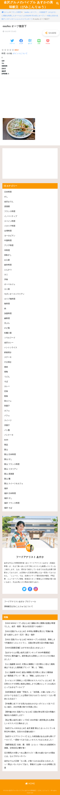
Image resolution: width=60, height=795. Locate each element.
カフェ (7, 411)
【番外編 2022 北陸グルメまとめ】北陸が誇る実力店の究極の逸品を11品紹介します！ (29, 713)
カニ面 (7, 289)
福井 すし (8, 498)
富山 (6, 450)
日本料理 (8, 192)
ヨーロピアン (9, 236)
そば (6, 382)
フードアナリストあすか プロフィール (20, 602)
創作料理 (8, 265)
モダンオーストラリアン (14, 294)
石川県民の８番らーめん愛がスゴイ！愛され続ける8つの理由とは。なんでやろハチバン (29, 754)
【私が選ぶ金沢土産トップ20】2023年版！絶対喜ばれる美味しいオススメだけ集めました (29, 721)
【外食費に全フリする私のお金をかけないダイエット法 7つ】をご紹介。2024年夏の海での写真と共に (29, 705)
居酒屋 (7, 206)
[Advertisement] (30, 95)
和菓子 (7, 406)
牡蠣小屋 (8, 333)
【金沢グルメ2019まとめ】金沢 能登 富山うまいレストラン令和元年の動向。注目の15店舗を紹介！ (29, 730)
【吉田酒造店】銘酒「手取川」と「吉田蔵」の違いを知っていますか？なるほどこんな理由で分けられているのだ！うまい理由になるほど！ (30, 695)
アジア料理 (8, 245)
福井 (6, 488)
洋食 (6, 279)
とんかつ (8, 270)
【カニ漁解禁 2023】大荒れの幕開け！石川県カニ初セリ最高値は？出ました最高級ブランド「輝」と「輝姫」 (29, 666)
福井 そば (8, 508)
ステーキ (8, 357)
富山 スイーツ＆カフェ (13, 484)
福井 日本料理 (10, 493)
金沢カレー (8, 343)
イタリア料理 (9, 226)
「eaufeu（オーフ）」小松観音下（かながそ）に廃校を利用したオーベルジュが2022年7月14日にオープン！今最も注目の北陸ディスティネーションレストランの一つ (30, 15)
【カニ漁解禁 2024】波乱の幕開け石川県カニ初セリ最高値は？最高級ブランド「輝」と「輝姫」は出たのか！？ (28, 674)
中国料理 (8, 240)
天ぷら (7, 323)
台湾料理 (8, 231)
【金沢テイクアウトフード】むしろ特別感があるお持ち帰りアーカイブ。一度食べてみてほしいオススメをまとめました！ (30, 738)
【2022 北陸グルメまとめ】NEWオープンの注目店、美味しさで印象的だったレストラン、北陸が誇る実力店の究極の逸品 (29, 641)
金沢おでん (8, 202)
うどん (7, 377)
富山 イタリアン (11, 469)
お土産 (7, 260)
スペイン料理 (9, 221)
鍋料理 (7, 318)
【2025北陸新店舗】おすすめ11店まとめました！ (24, 648)
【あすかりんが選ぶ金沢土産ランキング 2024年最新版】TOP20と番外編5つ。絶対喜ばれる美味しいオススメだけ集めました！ (29, 656)
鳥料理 (7, 304)
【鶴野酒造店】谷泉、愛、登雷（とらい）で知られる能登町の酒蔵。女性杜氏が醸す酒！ (30, 746)
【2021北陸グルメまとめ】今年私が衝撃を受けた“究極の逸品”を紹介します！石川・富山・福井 (28, 633)
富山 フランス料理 (11, 464)
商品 (6, 445)
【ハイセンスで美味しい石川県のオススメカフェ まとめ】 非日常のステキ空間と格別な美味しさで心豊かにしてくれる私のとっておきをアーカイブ (30, 684)
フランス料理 (16, 12)
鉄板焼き (8, 352)
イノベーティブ (10, 216)
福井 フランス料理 (11, 503)
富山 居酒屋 (9, 474)
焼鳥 (6, 372)
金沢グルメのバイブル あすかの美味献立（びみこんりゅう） (28, 4)
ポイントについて (20, 53)
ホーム (6, 12)
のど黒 (7, 328)
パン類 (7, 430)
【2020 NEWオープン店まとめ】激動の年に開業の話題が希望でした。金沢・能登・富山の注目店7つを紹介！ (29, 625)
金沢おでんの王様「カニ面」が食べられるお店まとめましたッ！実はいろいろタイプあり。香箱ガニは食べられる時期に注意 (30, 764)
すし (6, 197)
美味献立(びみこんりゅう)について (18, 606)
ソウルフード (9, 338)
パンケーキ (8, 435)
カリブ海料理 (9, 299)
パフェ (7, 416)
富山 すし (8, 459)
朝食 (6, 396)
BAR (6, 440)
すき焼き (8, 362)
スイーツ (8, 420)
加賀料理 (8, 313)
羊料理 (7, 250)
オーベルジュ (9, 284)
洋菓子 (7, 425)
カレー (7, 386)
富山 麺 (7, 479)
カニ (6, 275)
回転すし (8, 255)
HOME (30, 783)
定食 (6, 391)
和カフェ (8, 401)
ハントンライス (10, 347)
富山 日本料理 (10, 454)
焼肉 (6, 367)
